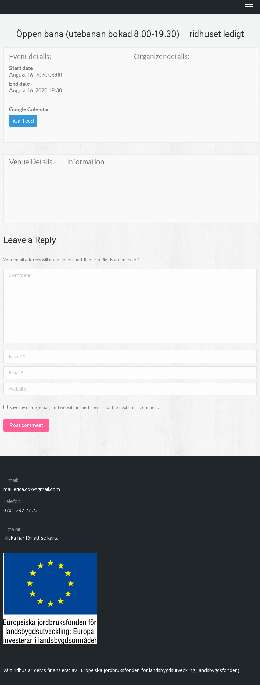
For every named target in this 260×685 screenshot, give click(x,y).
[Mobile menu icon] (249, 7)
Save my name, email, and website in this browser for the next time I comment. (84, 407)
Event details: (30, 56)
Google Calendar (29, 109)
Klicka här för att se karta (31, 538)
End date (19, 84)
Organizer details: (161, 56)
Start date (21, 68)
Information (85, 162)
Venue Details (30, 162)
